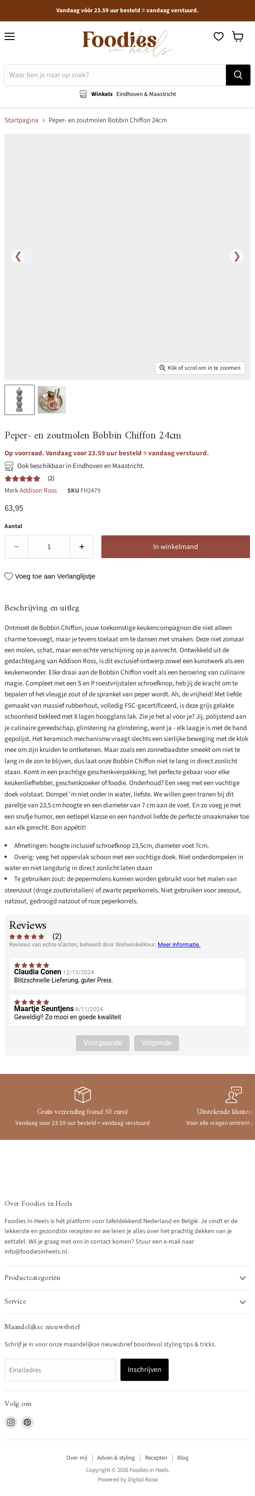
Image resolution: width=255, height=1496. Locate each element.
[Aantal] (49, 547)
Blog (183, 1458)
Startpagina (22, 120)
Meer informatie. (179, 944)
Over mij (76, 1458)
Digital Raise (143, 1480)
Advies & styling (116, 1458)
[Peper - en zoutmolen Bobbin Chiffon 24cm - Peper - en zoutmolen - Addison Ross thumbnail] (19, 399)
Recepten (156, 1458)
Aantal (13, 526)
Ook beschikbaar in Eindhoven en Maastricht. (81, 466)
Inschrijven (144, 1370)
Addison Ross (38, 490)
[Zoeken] (115, 75)
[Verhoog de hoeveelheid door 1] (82, 547)
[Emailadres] (60, 1370)
